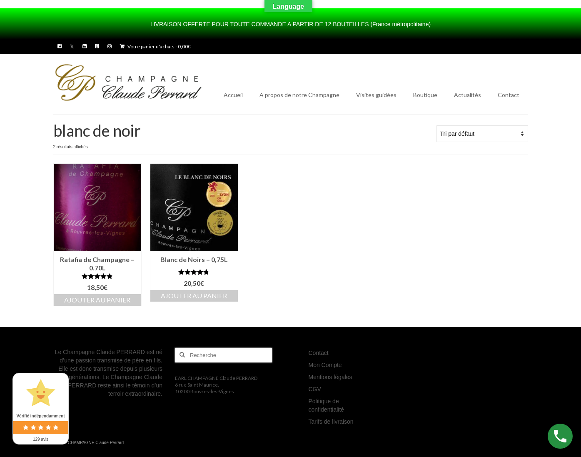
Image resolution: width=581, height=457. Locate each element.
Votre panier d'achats (155, 46)
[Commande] (482, 133)
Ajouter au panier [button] (97, 300)
